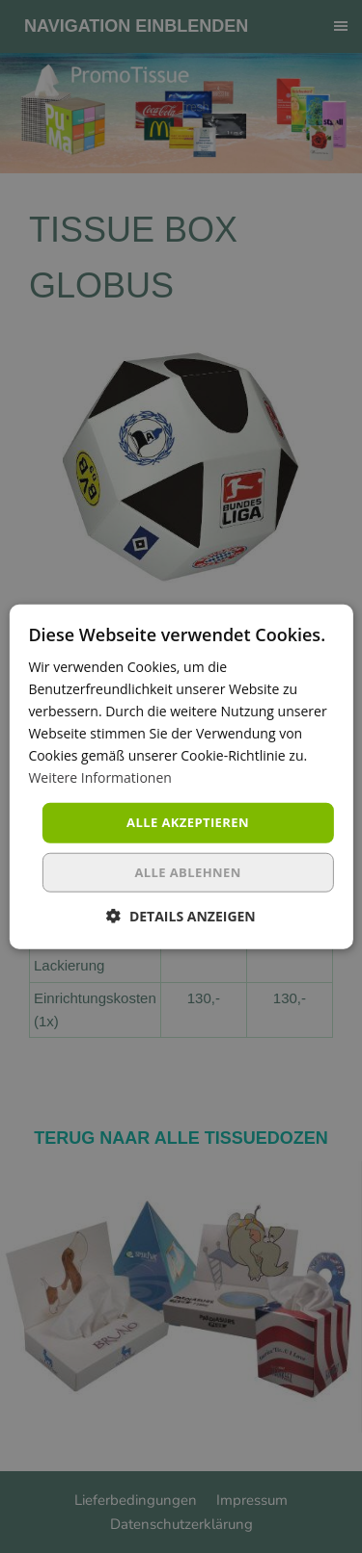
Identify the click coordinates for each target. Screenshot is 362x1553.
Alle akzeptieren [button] (187, 822)
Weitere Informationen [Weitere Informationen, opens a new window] (99, 777)
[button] (181, 916)
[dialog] (181, 776)
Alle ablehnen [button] (187, 872)
